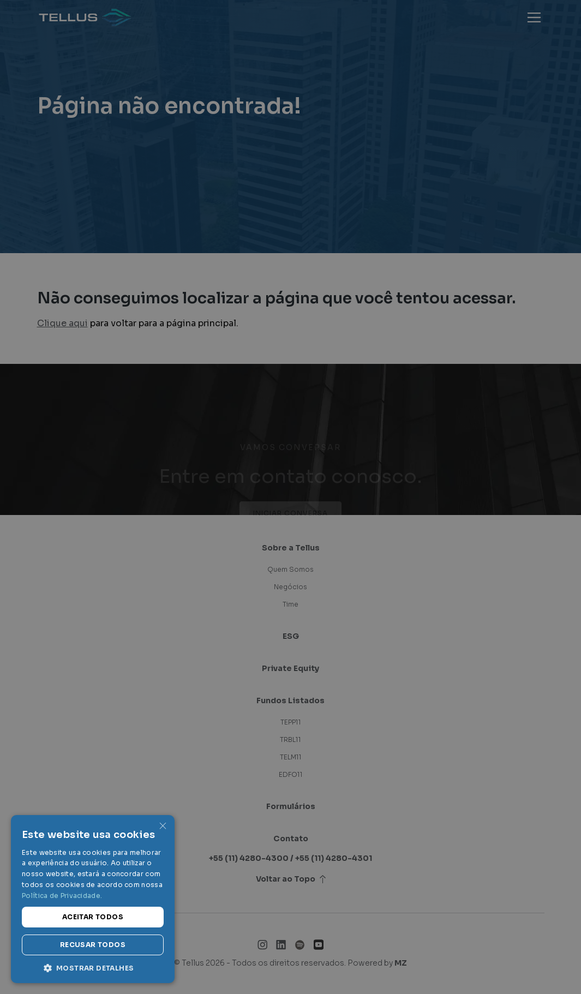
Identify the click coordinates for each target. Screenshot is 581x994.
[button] (93, 967)
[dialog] (290, 497)
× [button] (162, 827)
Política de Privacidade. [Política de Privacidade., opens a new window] (62, 895)
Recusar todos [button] (92, 945)
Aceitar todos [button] (92, 917)
